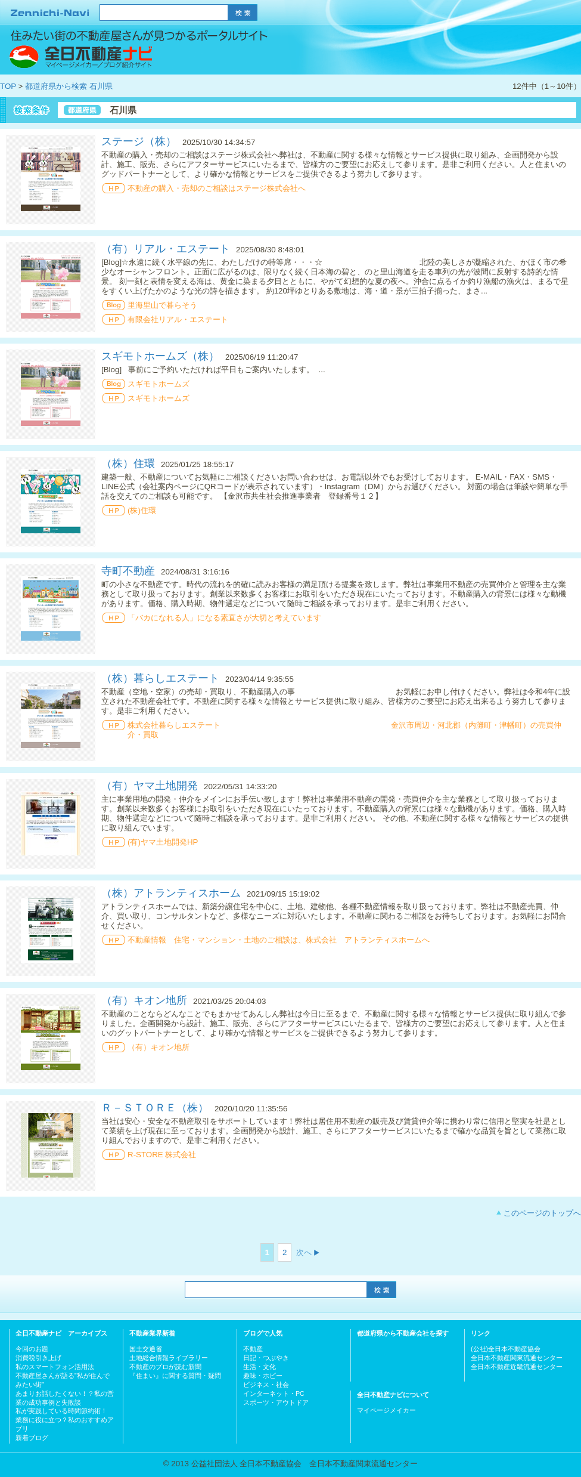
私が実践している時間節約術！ (61, 1410)
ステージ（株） (138, 141)
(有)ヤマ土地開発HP (163, 842)
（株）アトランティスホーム (171, 893)
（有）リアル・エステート (165, 249)
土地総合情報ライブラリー (168, 1357)
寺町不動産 (128, 571)
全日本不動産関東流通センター (517, 1357)
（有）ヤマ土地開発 (149, 786)
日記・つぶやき (266, 1357)
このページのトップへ (542, 1213)
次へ (304, 1252)
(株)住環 (142, 510)
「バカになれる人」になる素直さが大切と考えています (224, 617)
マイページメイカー (386, 1410)
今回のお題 (31, 1348)
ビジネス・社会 (266, 1384)
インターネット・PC (274, 1393)
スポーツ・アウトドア (276, 1402)
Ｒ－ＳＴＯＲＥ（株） (155, 1108)
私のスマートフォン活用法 (54, 1366)
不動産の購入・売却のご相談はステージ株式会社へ (217, 188)
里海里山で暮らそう (162, 305)
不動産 (253, 1348)
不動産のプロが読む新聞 (165, 1366)
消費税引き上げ (38, 1357)
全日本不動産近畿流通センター (517, 1366)
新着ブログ (31, 1437)
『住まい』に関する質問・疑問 (175, 1375)
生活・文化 (259, 1366)
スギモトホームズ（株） (160, 356)
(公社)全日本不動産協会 (505, 1348)
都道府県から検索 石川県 (69, 86)
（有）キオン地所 (144, 1000)
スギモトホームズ (158, 383)
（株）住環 (128, 463)
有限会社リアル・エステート (178, 319)
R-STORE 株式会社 (162, 1154)
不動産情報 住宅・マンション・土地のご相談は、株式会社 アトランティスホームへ (279, 939)
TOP (8, 86)
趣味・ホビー (262, 1375)
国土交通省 (145, 1348)
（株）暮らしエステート (160, 678)
